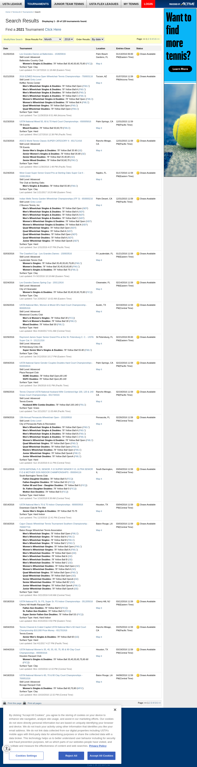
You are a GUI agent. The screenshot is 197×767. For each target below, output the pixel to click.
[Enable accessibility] (6, 748)
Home (8, 12)
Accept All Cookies (101, 755)
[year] (68, 39)
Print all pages (34, 703)
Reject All (71, 755)
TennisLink (16, 12)
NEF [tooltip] (85, 208)
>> (158, 39)
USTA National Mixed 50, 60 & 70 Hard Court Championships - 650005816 (55, 121)
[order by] (97, 39)
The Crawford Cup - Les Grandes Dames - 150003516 (46, 253)
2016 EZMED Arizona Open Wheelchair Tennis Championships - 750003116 (56, 76)
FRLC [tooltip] (82, 405)
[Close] (115, 709)
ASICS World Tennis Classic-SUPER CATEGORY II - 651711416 (51, 141)
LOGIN (148, 4)
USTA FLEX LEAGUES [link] (103, 4)
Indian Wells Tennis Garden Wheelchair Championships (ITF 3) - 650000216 (56, 198)
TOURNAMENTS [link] (38, 4)
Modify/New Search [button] (13, 39)
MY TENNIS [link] (131, 4)
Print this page (14, 703)
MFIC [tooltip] (80, 688)
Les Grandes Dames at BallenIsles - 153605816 (43, 54)
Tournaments (28, 12)
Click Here (53, 29)
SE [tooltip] (79, 150)
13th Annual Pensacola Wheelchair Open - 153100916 (46, 417)
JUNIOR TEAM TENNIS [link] (69, 4)
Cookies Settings (26, 755)
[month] (52, 39)
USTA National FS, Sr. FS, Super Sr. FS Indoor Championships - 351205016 (56, 601)
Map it (99, 63)
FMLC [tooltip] (86, 86)
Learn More (180, 69)
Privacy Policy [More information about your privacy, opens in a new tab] (98, 745)
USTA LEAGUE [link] (12, 4)
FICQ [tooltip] (89, 63)
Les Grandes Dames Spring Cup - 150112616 (42, 282)
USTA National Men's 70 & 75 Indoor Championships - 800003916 (51, 504)
